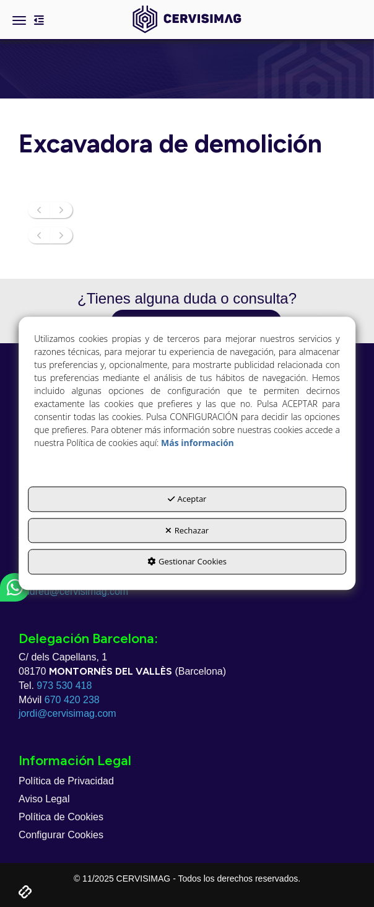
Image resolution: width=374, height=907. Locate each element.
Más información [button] (197, 443)
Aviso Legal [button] (44, 799)
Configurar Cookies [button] (61, 835)
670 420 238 (72, 699)
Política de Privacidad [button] (66, 781)
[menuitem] (187, 782)
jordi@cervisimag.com (67, 713)
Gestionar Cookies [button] (187, 561)
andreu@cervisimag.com (73, 591)
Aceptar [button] (187, 499)
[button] (187, 19)
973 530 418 (64, 685)
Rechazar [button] (187, 530)
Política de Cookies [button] (61, 817)
